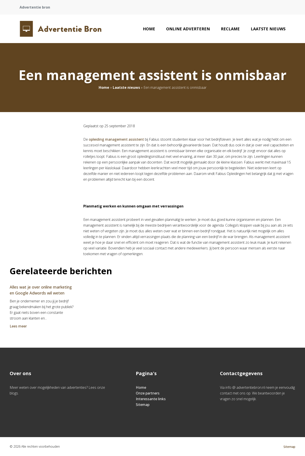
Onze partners (148, 393)
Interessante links (151, 398)
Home (149, 28)
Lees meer (19, 326)
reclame (230, 28)
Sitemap (142, 404)
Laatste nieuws (268, 28)
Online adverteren (188, 28)
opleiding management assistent (116, 139)
